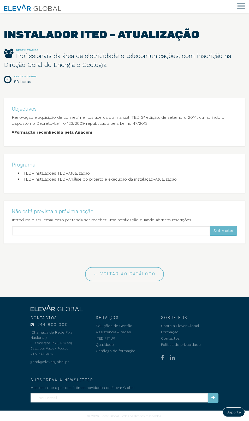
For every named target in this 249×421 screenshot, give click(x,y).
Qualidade (105, 344)
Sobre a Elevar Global (180, 326)
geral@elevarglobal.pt (50, 362)
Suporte (234, 412)
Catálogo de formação (115, 351)
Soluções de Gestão (114, 326)
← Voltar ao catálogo (124, 273)
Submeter (224, 230)
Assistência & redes (113, 332)
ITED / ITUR (105, 338)
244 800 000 (52, 325)
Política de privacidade (181, 344)
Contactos (170, 338)
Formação (170, 332)
